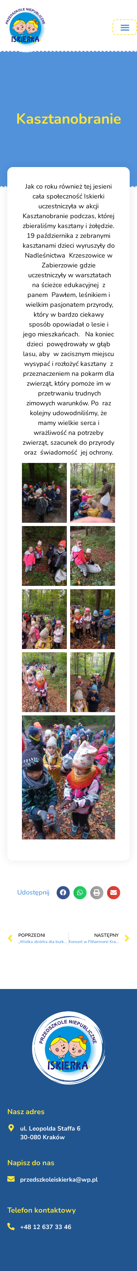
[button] (125, 27)
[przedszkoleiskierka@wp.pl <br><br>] (11, 1179)
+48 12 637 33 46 (45, 1227)
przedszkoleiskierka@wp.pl (59, 1179)
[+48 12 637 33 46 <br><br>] (11, 1226)
